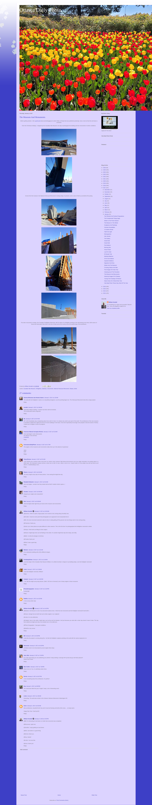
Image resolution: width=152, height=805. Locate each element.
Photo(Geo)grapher (29, 588)
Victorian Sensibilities (109, 227)
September (107, 196)
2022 (104, 176)
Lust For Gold (107, 252)
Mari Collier (27, 666)
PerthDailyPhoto (28, 559)
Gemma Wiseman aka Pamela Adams (34, 397)
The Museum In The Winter (111, 223)
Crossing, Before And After (111, 267)
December (107, 189)
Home (59, 795)
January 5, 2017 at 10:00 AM (33, 501)
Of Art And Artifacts (109, 258)
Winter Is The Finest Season (111, 220)
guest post (38, 121)
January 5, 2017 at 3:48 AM (35, 407)
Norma (25, 676)
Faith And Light (108, 231)
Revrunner (26, 645)
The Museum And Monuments (111, 274)
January (107, 214)
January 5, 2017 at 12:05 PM (36, 579)
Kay (25, 686)
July (106, 201)
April (106, 207)
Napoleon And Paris (109, 263)
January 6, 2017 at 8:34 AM (34, 705)
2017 (104, 187)
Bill (24, 635)
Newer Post (24, 795)
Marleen (26, 549)
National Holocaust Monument (61, 388)
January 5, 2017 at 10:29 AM (42, 511)
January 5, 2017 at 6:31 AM (38, 459)
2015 (104, 288)
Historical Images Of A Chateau (112, 276)
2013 (104, 293)
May (106, 205)
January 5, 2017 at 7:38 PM (37, 666)
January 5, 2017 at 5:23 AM (50, 431)
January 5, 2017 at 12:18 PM (42, 588)
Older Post (94, 795)
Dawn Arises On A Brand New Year (113, 281)
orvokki (26, 407)
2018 (104, 185)
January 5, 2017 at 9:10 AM (41, 482)
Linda (25, 569)
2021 (104, 179)
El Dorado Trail (108, 254)
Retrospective (107, 234)
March (106, 209)
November (107, 192)
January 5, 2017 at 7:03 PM (37, 655)
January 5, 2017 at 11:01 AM (35, 549)
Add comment (24, 749)
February (107, 212)
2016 (104, 286)
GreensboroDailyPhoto (30, 444)
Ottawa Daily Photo (40, 10)
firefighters (38, 388)
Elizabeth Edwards (29, 482)
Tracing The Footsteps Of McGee (112, 278)
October (107, 194)
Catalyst (26, 579)
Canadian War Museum (29, 388)
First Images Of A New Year (111, 269)
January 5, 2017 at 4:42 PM (42, 608)
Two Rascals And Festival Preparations (114, 216)
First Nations (107, 245)
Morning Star (107, 247)
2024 (104, 172)
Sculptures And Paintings (110, 225)
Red (25, 501)
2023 (104, 174)
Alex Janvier (107, 236)
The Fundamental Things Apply (112, 218)
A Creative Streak (108, 229)
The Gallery (107, 238)
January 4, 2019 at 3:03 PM (42, 718)
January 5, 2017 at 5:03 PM (33, 635)
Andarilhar (26, 437)
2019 (104, 183)
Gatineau (44, 388)
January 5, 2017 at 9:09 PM (33, 686)
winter (75, 388)
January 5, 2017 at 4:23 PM (35, 598)
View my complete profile (113, 308)
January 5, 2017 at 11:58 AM (34, 569)
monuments (50, 388)
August (106, 198)
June (106, 203)
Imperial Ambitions (109, 260)
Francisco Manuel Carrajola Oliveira (33, 431)
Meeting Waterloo (108, 256)
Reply (25, 402)
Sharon (26, 472)
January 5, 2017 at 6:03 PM (37, 645)
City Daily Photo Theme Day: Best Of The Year (116, 283)
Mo (24, 418)
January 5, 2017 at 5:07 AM (33, 418)
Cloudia (26, 491)
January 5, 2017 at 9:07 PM (35, 676)
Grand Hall (107, 240)
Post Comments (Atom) (62, 800)
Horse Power (107, 249)
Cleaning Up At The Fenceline (111, 272)
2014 (104, 291)
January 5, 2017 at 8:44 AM (35, 472)
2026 (104, 167)
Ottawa (71, 388)
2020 (104, 181)
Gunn (25, 705)
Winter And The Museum (110, 265)
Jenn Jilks (26, 655)
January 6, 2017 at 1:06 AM (34, 696)
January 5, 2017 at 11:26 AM (40, 559)
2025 (104, 170)
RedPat (26, 598)
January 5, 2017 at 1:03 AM (51, 397)
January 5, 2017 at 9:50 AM (35, 491)
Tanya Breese (27, 459)
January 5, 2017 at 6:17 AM (43, 444)
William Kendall (28, 511)
